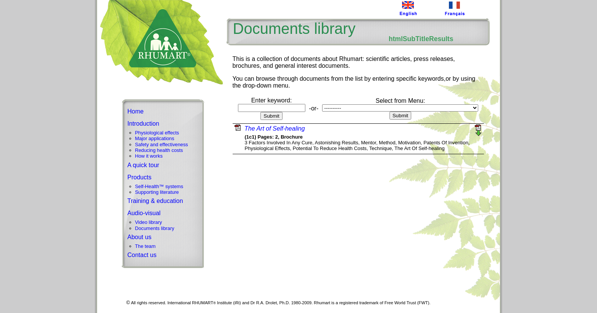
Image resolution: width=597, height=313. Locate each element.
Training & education (155, 201)
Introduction (144, 123)
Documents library (154, 228)
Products (140, 177)
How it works (149, 156)
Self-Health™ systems (159, 186)
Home (136, 111)
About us (140, 237)
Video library (148, 222)
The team (145, 246)
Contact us (142, 255)
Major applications (154, 138)
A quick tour (144, 165)
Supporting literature (157, 192)
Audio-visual (144, 213)
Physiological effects (157, 133)
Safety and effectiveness (161, 144)
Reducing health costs (159, 150)
